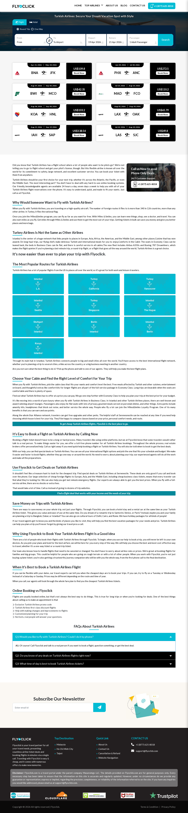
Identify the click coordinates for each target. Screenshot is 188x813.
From (19, 38)
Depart (91, 38)
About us (102, 744)
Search (166, 39)
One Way (38, 29)
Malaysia (61, 744)
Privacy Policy (168, 807)
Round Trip (25, 29)
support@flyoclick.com (144, 751)
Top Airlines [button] (93, 5)
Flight (19, 22)
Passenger (135, 38)
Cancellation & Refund (109, 753)
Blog (124, 5)
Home (78, 5)
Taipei (59, 753)
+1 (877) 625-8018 (161, 6)
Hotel (34, 22)
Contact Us (137, 5)
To (54, 38)
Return (112, 38)
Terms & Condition (149, 807)
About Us (112, 5)
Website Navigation (108, 757)
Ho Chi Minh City (65, 749)
